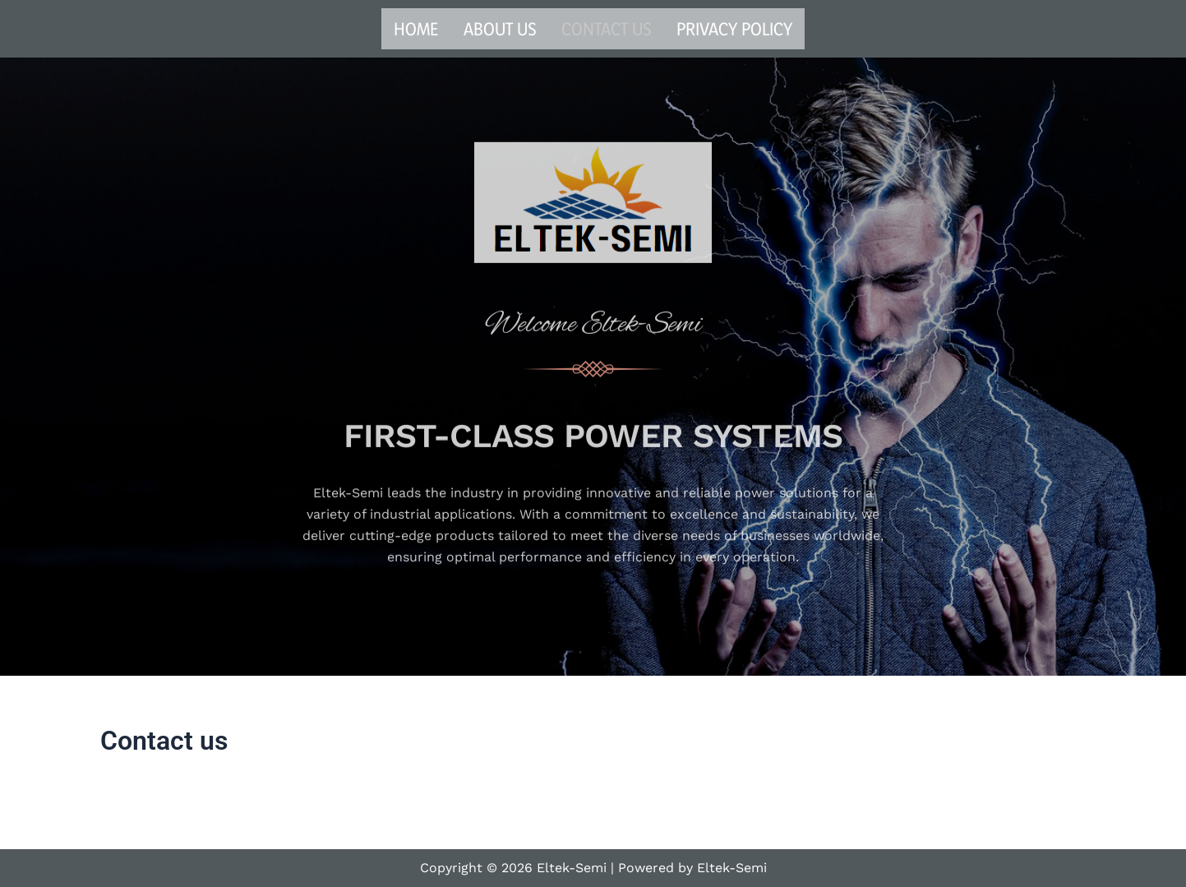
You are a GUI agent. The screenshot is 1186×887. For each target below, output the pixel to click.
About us (500, 28)
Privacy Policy (734, 28)
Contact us (606, 28)
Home (416, 28)
